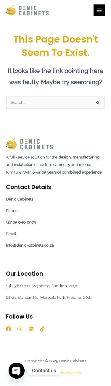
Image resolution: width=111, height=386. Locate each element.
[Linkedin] (31, 329)
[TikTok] (42, 329)
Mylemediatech (67, 372)
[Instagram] (19, 329)
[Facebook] (8, 329)
